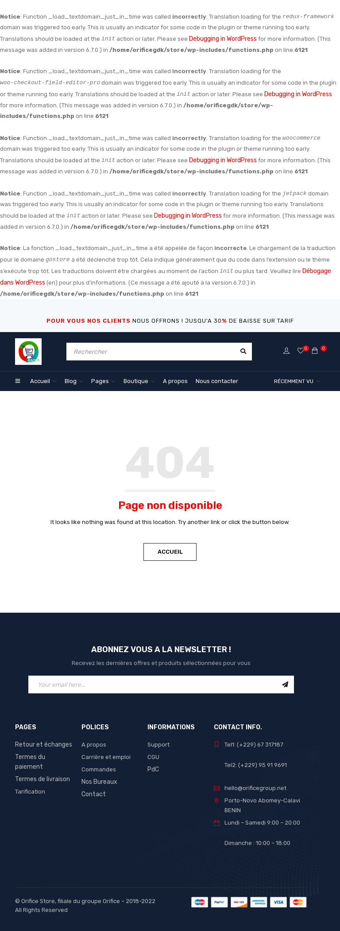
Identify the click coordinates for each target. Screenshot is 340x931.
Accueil (170, 548)
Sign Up (285, 681)
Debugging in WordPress (222, 38)
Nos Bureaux (98, 778)
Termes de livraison (41, 766)
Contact (92, 791)
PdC (153, 766)
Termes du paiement (43, 754)
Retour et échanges (42, 741)
